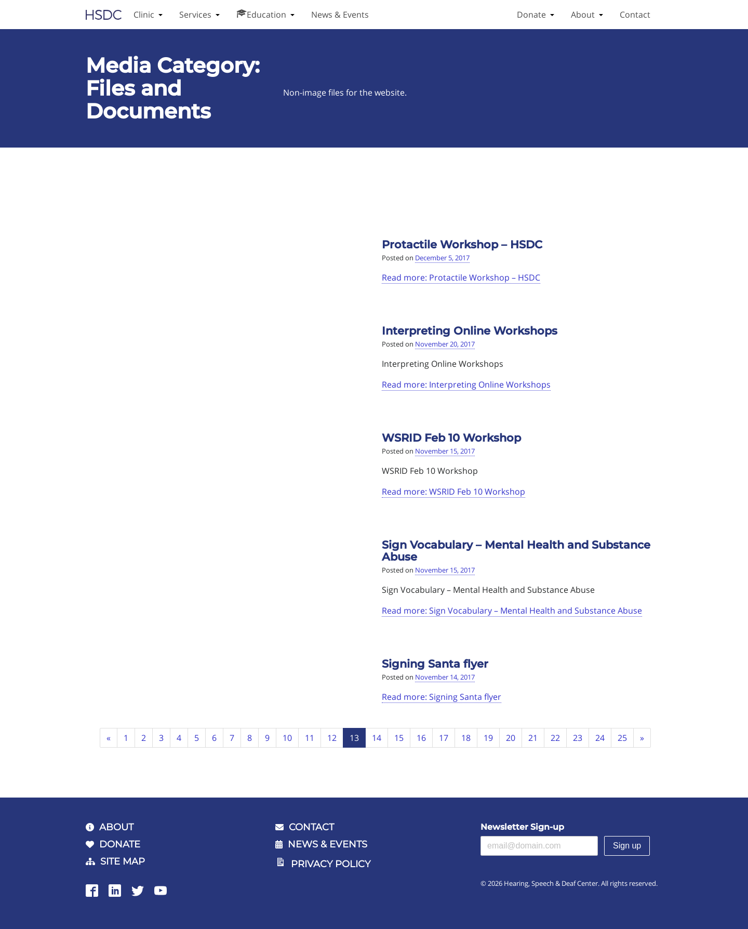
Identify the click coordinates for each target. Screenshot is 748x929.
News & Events (340, 14)
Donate (531, 14)
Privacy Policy (330, 864)
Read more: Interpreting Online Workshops (466, 384)
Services (195, 14)
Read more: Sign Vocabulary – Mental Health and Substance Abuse (512, 610)
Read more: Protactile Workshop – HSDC (461, 277)
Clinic (143, 14)
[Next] (642, 738)
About (583, 14)
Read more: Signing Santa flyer (441, 696)
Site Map (122, 861)
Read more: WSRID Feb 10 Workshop (453, 491)
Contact (635, 14)
